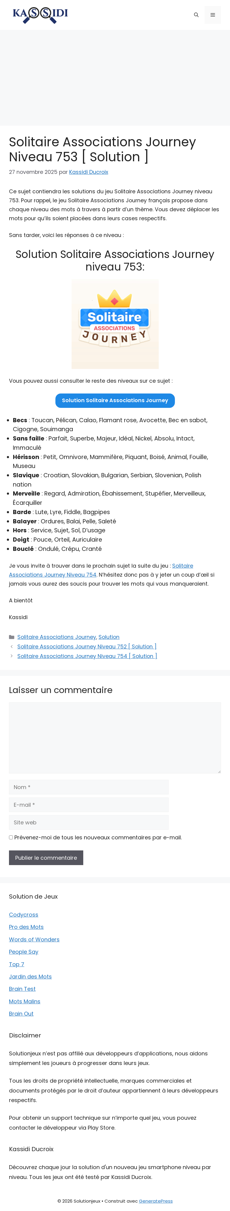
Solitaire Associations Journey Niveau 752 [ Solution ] (87, 646)
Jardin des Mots (30, 976)
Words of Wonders (34, 939)
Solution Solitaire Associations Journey (115, 400)
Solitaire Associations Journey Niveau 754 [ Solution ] (87, 656)
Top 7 (16, 964)
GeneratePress (156, 1201)
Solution (109, 637)
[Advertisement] (115, 75)
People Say (23, 951)
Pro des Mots (26, 927)
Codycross (23, 914)
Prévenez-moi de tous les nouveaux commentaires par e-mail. (98, 837)
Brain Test (22, 989)
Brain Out (21, 1013)
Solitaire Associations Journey (56, 637)
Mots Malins (24, 1001)
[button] (196, 15)
